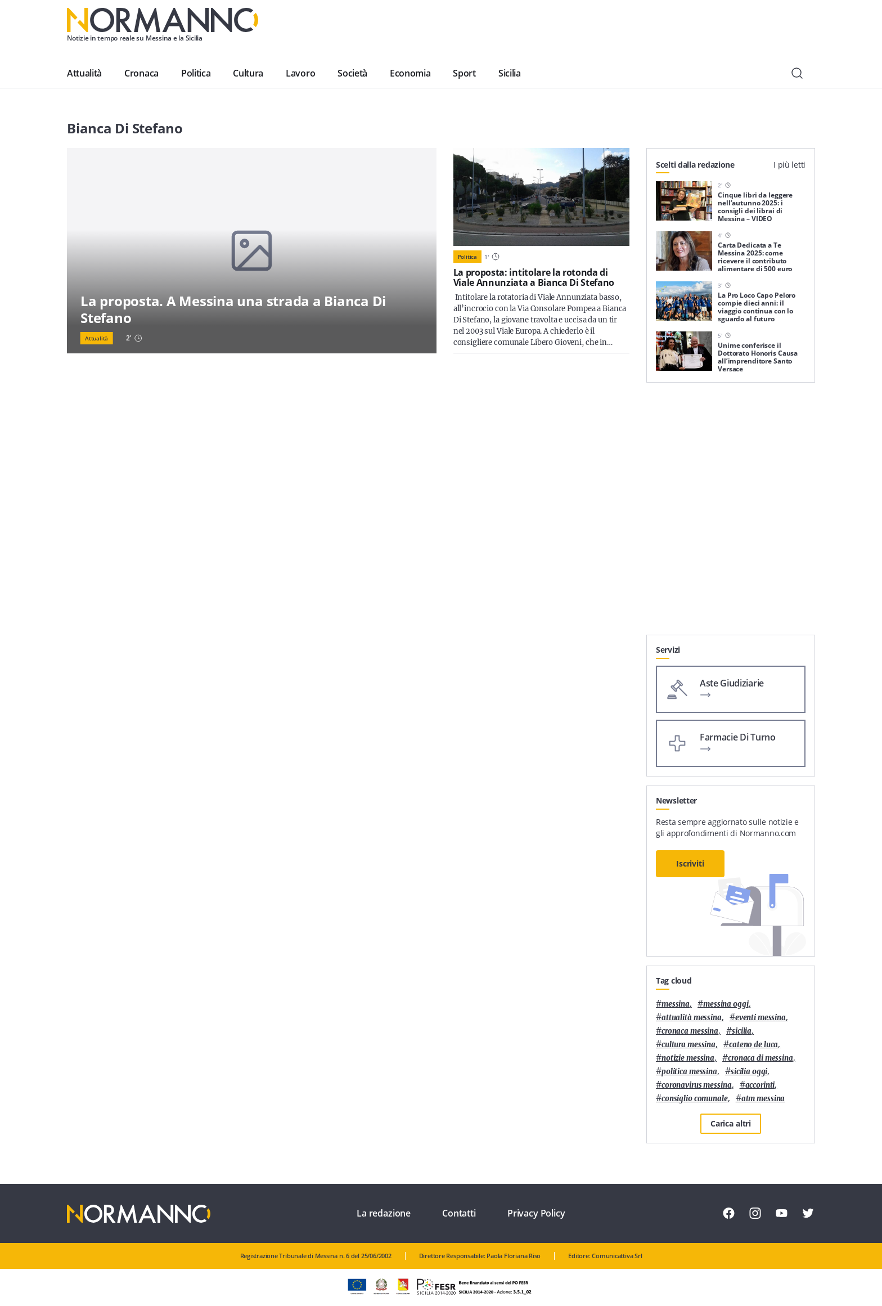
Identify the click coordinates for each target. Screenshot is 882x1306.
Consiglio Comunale (695, 1098)
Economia (410, 73)
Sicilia (509, 73)
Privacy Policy (536, 1213)
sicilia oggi (749, 1071)
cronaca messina (690, 1031)
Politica (195, 73)
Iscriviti (690, 863)
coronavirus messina (697, 1085)
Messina (676, 1004)
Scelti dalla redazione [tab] (695, 164)
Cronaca (141, 73)
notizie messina (688, 1058)
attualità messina (692, 1017)
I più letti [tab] (789, 164)
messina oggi (725, 1004)
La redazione (384, 1213)
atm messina (763, 1098)
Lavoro (300, 73)
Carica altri (730, 1123)
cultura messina (689, 1044)
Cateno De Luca (753, 1044)
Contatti (459, 1213)
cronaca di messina (760, 1058)
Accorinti (760, 1085)
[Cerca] (797, 73)
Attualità (84, 73)
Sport (464, 73)
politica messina (689, 1071)
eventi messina (760, 1017)
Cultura (248, 73)
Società (352, 73)
